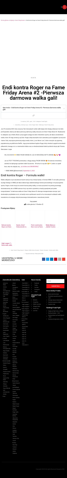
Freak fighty (44, 121)
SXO (63, 469)
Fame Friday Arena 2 (20, 20)
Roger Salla (35, 124)
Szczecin (46, 250)
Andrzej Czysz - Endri (26, 124)
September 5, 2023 (29, 171)
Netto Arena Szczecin (34, 250)
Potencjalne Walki (39, 253)
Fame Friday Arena (49, 124)
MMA (56, 250)
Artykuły (12, 20)
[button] (61, 7)
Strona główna (4, 20)
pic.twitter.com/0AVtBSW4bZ (30, 166)
